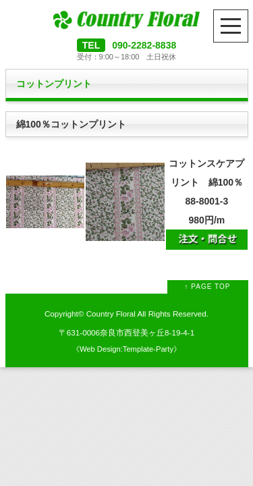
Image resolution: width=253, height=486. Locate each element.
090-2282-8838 (144, 45)
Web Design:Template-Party (126, 349)
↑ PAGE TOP (208, 286)
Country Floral (111, 313)
